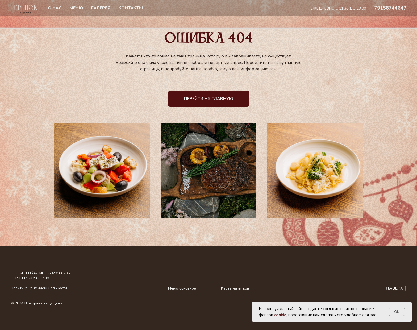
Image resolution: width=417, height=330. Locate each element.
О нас (55, 8)
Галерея (100, 8)
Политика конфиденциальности (39, 288)
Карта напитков (235, 288)
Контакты (130, 8)
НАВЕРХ (396, 288)
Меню (76, 8)
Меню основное (182, 288)
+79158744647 (388, 8)
